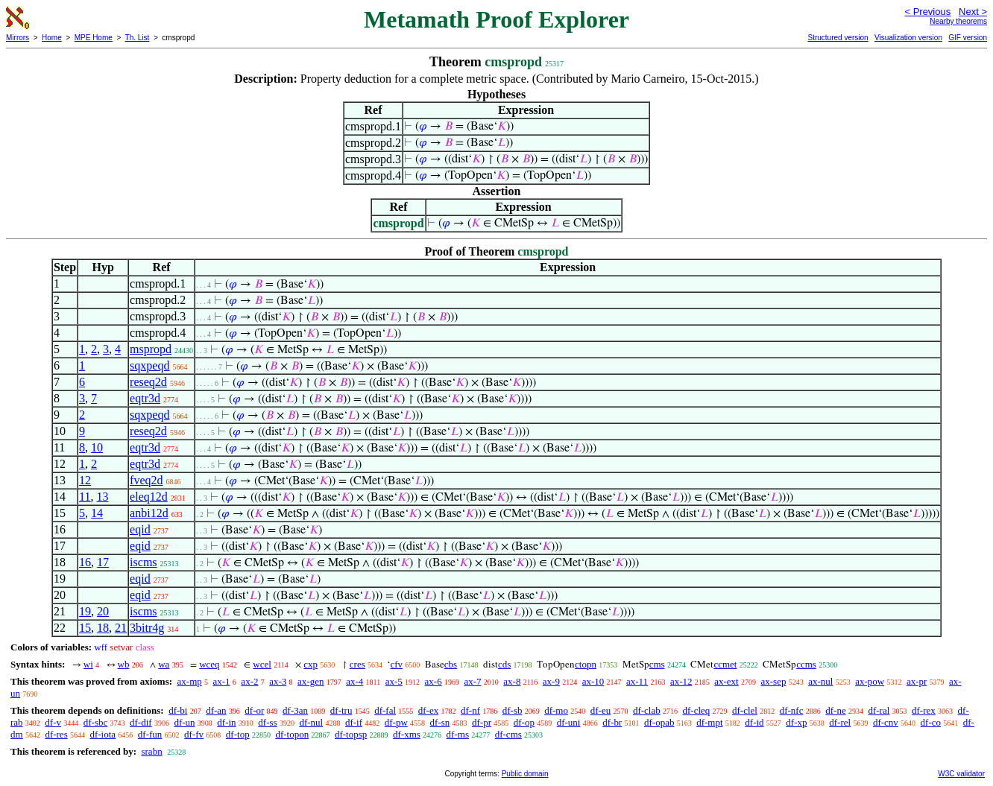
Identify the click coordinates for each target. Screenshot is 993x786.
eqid (140, 529)
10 (97, 447)
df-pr (481, 722)
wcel (262, 664)
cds (504, 664)
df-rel (840, 722)
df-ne (835, 710)
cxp (310, 664)
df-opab (659, 722)
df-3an (295, 710)
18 (103, 627)
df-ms (458, 734)
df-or (254, 710)
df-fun (150, 734)
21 (121, 627)
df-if (353, 722)
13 (103, 496)
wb (124, 664)
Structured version (837, 38)
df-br (612, 722)
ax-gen (310, 681)
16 (85, 562)
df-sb (512, 710)
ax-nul (820, 681)
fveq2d (146, 480)
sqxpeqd (149, 365)
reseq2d (148, 381)
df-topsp (351, 734)
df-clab (647, 710)
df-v (53, 722)
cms (657, 664)
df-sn (440, 722)
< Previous (927, 11)
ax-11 (637, 681)
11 (84, 496)
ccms (806, 664)
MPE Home (94, 38)
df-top (238, 734)
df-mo (556, 710)
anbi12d (149, 513)
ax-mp (189, 681)
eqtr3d (145, 398)
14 (97, 513)
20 (103, 611)
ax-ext (726, 681)
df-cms (508, 734)
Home (52, 38)
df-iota (102, 734)
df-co (931, 722)
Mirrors (17, 38)
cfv (396, 664)
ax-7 (472, 681)
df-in (226, 722)
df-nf (470, 710)
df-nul (311, 722)
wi (88, 664)
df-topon (292, 734)
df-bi (177, 710)
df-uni (569, 722)
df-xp (796, 722)
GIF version (967, 38)
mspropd (150, 349)
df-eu (600, 710)
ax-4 (354, 681)
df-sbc (95, 722)
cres (357, 664)
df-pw (396, 722)
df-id (754, 722)
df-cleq (696, 710)
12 (85, 480)
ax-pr (917, 681)
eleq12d (149, 496)
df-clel (744, 710)
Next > (973, 11)
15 (85, 627)
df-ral (878, 710)
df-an (216, 710)
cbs (450, 664)
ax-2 (249, 681)
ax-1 (221, 681)
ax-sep (773, 681)
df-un (184, 722)
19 (85, 611)
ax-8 (511, 681)
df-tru (341, 710)
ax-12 (681, 681)
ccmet (725, 664)
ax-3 (277, 681)
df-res (56, 734)
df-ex (428, 710)
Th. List (137, 38)
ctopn (585, 664)
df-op (524, 722)
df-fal (385, 710)
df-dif (141, 722)
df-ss (267, 722)
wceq (209, 664)
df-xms (406, 734)
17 (103, 562)
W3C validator (961, 774)
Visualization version (908, 38)
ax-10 (593, 681)
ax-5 (394, 681)
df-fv (194, 734)
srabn (151, 751)
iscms (143, 562)
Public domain (525, 774)
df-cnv (885, 722)
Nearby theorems (958, 21)
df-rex (924, 710)
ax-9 (551, 681)
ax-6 (433, 681)
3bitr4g (147, 627)
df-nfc (792, 710)
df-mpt (709, 722)
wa (163, 664)
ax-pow (869, 681)
